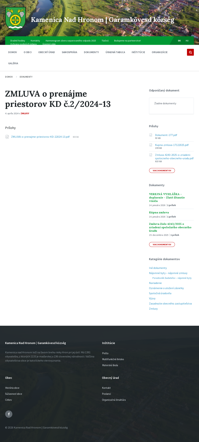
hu (187, 37)
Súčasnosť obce (13, 391)
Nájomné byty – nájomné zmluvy (168, 270)
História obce (12, 385)
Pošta (105, 350)
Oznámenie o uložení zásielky (166, 285)
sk (179, 37)
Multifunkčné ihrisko (113, 356)
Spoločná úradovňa (160, 290)
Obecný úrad (46, 50)
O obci (28, 50)
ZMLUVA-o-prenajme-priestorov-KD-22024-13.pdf (40, 133)
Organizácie (160, 50)
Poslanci (106, 391)
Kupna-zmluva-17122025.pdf (172, 142)
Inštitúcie (138, 50)
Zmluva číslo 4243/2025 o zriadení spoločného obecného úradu (170, 224)
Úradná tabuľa (115, 50)
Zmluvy (25, 110)
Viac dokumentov (162, 167)
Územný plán (49, 41)
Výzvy (152, 295)
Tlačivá (105, 37)
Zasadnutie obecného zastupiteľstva (170, 300)
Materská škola (110, 362)
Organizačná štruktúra (114, 397)
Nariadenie (155, 280)
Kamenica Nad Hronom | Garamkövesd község (104, 17)
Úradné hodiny (17, 37)
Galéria (13, 60)
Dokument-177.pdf (166, 132)
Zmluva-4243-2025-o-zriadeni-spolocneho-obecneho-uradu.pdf (174, 153)
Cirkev (8, 397)
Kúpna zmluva (159, 209)
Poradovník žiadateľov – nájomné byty (172, 275)
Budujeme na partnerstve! (127, 37)
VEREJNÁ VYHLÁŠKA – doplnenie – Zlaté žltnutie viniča (167, 194)
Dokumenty (91, 50)
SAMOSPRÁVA (69, 50)
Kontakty (35, 37)
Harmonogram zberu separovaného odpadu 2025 (71, 37)
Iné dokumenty (158, 265)
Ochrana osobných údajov (23, 41)
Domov (12, 49)
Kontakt (106, 385)
